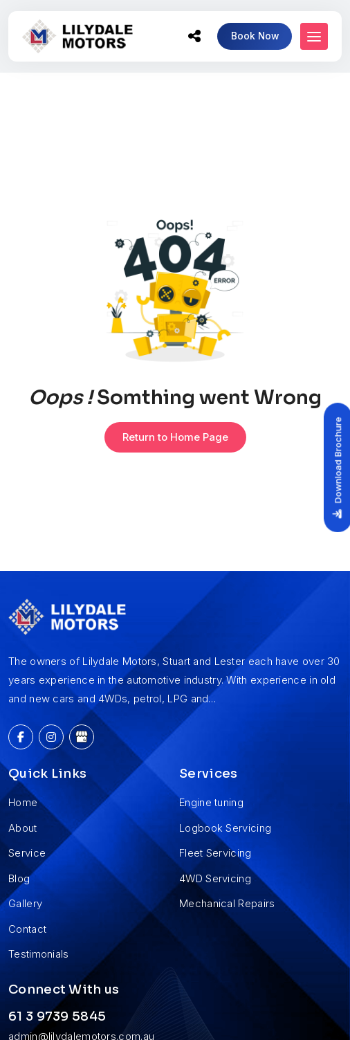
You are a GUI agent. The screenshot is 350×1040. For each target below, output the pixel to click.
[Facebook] (20, 736)
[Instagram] (51, 736)
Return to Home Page (175, 437)
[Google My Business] (81, 736)
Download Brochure (332, 468)
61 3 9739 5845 (57, 1016)
